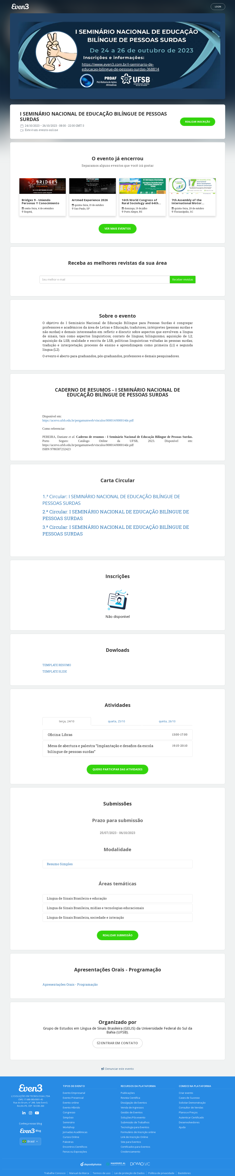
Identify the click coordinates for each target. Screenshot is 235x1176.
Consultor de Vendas (191, 1107)
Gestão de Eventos (131, 1113)
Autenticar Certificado (191, 1117)
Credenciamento (130, 1152)
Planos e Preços (188, 1113)
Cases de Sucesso (189, 1097)
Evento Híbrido (71, 1107)
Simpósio (68, 1117)
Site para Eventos (131, 1142)
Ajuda (182, 1127)
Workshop (69, 1127)
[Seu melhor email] (105, 279)
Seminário (69, 1122)
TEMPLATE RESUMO (56, 665)
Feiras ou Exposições (75, 1152)
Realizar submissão (117, 935)
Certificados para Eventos (135, 1147)
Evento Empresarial (74, 1093)
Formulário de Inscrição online (138, 1132)
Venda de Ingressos (132, 1107)
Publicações (128, 1093)
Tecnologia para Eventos (135, 1127)
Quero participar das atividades (117, 769)
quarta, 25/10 (116, 721)
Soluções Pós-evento (133, 1117)
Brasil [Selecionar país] (31, 1141)
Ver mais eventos (117, 228)
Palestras (68, 1142)
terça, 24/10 (66, 721)
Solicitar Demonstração (192, 1103)
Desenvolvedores (189, 1122)
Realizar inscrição (197, 121)
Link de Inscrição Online (134, 1137)
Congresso (69, 1113)
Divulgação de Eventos (134, 1103)
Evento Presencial (73, 1097)
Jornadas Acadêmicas (75, 1132)
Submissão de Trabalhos (135, 1122)
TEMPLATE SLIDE (54, 671)
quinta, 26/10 (167, 721)
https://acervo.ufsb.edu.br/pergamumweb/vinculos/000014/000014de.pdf (88, 420)
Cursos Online (71, 1137)
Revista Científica (130, 1097)
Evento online (71, 1103)
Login (218, 6)
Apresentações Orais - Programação (70, 984)
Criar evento (186, 1093)
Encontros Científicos (75, 1147)
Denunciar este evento (117, 1069)
